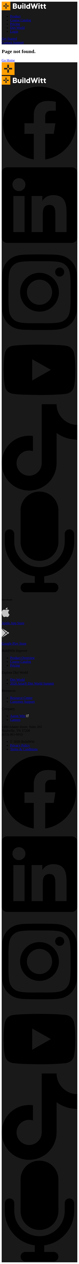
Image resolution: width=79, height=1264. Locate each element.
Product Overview (22, 658)
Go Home (8, 60)
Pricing (15, 24)
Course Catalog (20, 20)
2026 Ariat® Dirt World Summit (32, 683)
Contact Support (13, 42)
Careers (15, 719)
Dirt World (17, 27)
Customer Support (22, 701)
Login (14, 31)
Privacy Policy (20, 745)
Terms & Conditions (23, 749)
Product (15, 16)
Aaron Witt (19, 716)
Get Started (9, 38)
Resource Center (21, 698)
